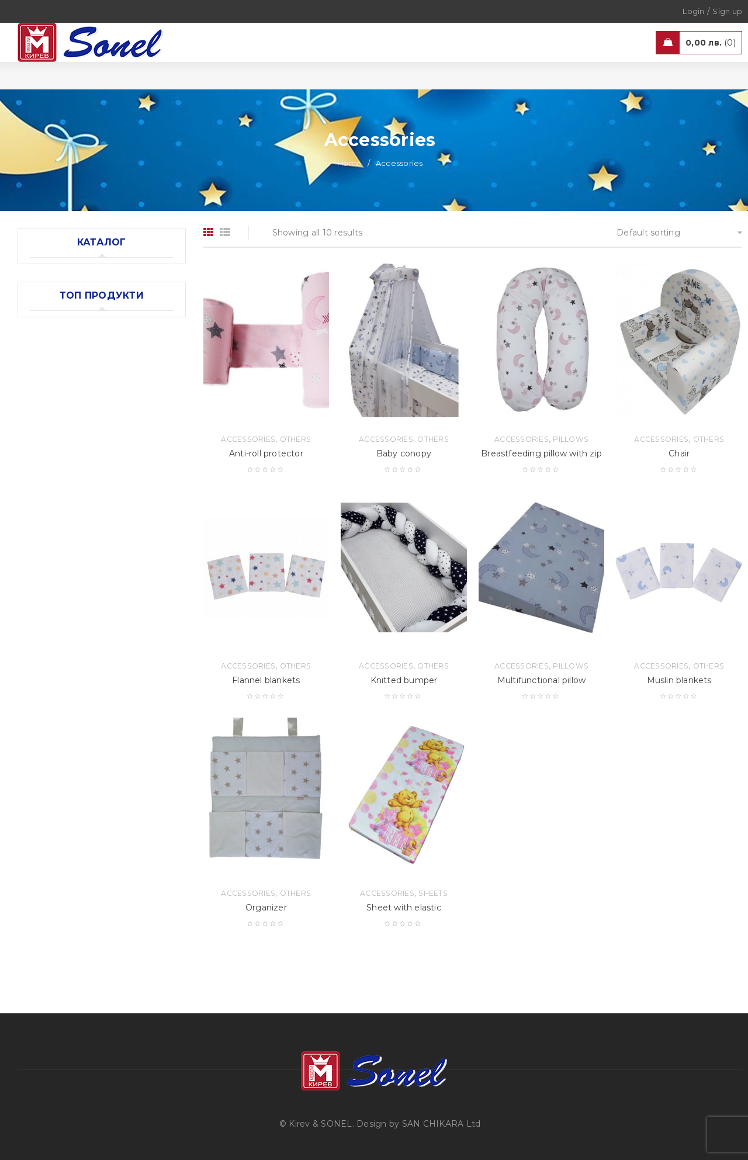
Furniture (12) (57, 271)
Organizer (266, 907)
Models (148, 424)
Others (101, 513)
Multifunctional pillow (541, 680)
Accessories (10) (63, 295)
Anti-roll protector (266, 453)
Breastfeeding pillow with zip (541, 453)
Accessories (112, 501)
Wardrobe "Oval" (119, 439)
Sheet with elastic (403, 907)
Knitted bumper (404, 680)
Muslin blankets (118, 528)
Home (349, 163)
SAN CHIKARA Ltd (441, 1124)
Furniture (106, 424)
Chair (679, 453)
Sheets (433, 893)
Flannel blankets (266, 680)
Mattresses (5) (59, 319)
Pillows (570, 439)
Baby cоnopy (403, 453)
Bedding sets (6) (64, 343)
